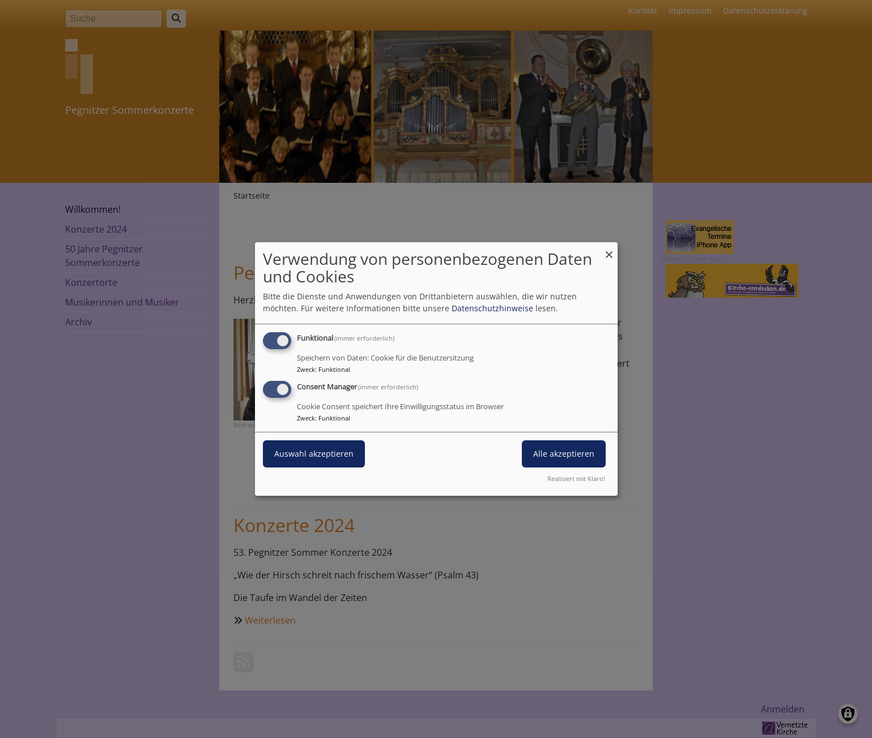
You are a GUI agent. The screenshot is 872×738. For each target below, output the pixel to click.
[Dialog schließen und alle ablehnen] (609, 249)
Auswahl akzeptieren (314, 453)
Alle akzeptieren (563, 453)
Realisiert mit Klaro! (576, 478)
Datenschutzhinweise (492, 308)
